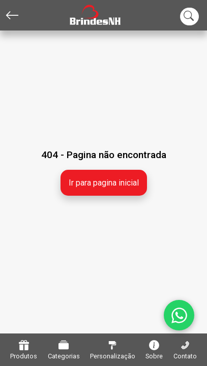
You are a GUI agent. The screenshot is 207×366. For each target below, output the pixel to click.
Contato (185, 350)
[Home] (87, 15)
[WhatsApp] (179, 315)
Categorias (64, 350)
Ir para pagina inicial (104, 183)
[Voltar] (12, 15)
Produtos (23, 350)
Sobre (154, 350)
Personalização (112, 350)
